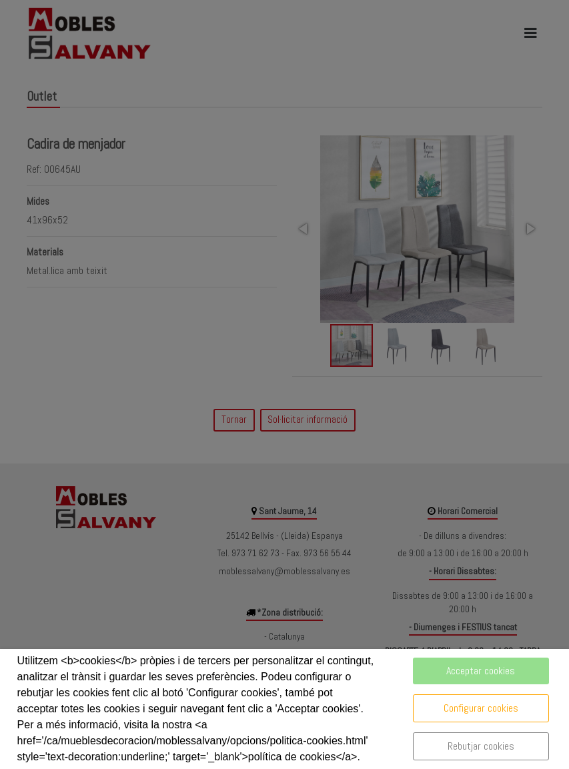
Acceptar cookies (480, 671)
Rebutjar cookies (481, 746)
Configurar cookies (481, 708)
